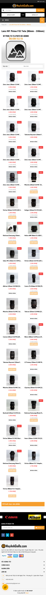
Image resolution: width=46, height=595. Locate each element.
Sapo (27, 593)
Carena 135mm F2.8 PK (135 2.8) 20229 (14, 337)
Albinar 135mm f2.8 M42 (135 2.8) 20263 (15, 286)
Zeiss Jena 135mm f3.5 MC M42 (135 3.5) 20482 (17, 109)
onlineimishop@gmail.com (13, 583)
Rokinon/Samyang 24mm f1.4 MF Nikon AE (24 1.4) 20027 (20, 463)
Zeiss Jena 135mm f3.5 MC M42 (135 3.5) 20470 (17, 84)
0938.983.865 (9, 579)
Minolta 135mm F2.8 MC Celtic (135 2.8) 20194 (17, 387)
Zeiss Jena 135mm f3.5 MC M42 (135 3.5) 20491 (17, 160)
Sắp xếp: (5, 66)
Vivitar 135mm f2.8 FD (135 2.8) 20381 (14, 210)
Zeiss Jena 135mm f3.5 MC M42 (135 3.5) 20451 (17, 185)
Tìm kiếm (40, 10)
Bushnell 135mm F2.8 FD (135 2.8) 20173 (15, 413)
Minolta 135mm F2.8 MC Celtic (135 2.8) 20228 (17, 311)
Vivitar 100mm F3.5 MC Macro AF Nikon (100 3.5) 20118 (20, 438)
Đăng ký (35, 15)
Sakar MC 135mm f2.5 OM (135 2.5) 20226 (15, 261)
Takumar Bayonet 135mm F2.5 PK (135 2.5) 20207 (18, 362)
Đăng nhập (11, 15)
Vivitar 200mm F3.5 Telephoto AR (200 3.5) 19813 (18, 489)
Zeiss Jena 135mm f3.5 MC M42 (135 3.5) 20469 (17, 134)
